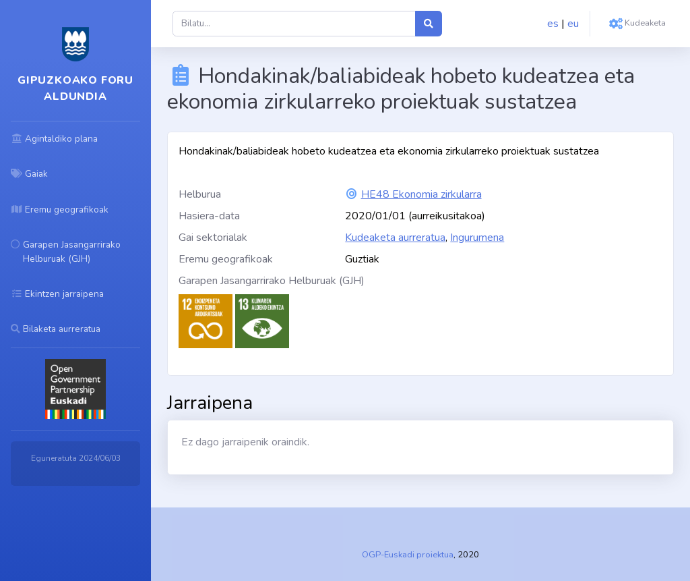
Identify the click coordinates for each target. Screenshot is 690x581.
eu (573, 23)
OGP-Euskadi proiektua (407, 555)
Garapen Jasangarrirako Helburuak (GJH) (272, 280)
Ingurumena (477, 237)
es (553, 23)
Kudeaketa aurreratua (395, 237)
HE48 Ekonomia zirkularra (421, 194)
